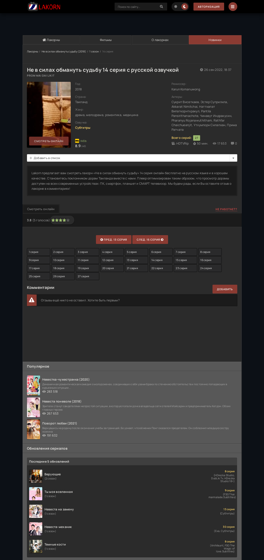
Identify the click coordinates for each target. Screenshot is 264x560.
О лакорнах (160, 40)
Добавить (225, 289)
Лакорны (51, 40)
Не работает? (226, 209)
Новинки (215, 40)
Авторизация (209, 7)
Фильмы (106, 40)
